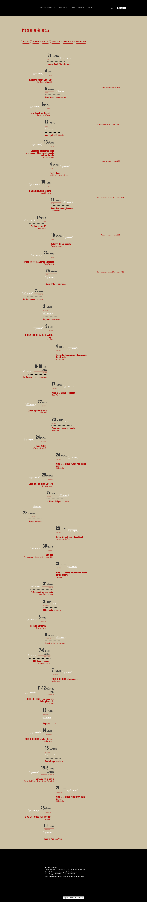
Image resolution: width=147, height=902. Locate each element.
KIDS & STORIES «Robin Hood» (38, 739)
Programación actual (47, 8)
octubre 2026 (56, 41)
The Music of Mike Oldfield (44, 82)
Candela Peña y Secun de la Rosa (59, 175)
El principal (63, 8)
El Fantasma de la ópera (43, 778)
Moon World (38, 521)
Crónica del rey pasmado (42, 592)
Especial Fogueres (46, 193)
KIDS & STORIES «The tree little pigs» (39, 336)
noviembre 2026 (68, 41)
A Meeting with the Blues (63, 539)
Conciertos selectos (56, 246)
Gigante (46, 319)
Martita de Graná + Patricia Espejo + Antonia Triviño (38, 557)
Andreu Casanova (49, 264)
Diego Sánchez (42, 228)
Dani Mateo (41, 445)
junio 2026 (36, 41)
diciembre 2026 (81, 41)
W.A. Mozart (65, 501)
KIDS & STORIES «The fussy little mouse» (70, 797)
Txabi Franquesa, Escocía (62, 208)
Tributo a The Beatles (65, 64)
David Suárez (50, 643)
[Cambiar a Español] (73, 897)
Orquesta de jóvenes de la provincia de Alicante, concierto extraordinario (40, 153)
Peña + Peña (55, 173)
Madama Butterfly (38, 625)
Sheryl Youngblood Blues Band (69, 537)
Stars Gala (50, 283)
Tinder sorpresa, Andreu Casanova (38, 261)
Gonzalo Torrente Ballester (45, 594)
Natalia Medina (60, 468)
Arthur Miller (55, 430)
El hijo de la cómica (41, 661)
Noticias (81, 8)
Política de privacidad (60, 876)
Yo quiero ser (60, 761)
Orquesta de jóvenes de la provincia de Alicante (72, 356)
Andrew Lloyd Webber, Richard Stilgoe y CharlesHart (39, 781)
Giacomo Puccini (41, 628)
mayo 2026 (26, 41)
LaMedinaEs (39, 299)
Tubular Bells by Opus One (40, 79)
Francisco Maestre (48, 157)
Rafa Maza (49, 97)
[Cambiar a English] (66, 897)
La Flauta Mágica (54, 501)
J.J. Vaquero (54, 723)
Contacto (91, 8)
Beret (31, 521)
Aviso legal (48, 876)
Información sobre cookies (76, 876)
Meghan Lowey (56, 681)
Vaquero (46, 723)
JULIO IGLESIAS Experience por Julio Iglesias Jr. (40, 700)
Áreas (73, 8)
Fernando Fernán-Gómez (43, 663)
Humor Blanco (61, 643)
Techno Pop (49, 838)
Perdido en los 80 (38, 226)
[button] (111, 8)
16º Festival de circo (47, 486)
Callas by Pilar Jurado (37, 410)
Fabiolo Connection (60, 97)
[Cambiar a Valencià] (80, 897)
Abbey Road (52, 64)
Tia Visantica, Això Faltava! (39, 190)
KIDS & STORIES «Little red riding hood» (71, 464)
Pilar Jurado (43, 412)
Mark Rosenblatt (55, 319)
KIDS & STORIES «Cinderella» (38, 816)
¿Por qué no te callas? (39, 448)
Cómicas (49, 554)
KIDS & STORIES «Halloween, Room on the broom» (71, 573)
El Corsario (48, 610)
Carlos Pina (55, 395)
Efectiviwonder (59, 135)
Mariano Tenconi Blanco (43, 115)
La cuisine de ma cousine (40, 377)
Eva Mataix (50, 339)
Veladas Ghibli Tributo (61, 243)
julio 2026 (45, 41)
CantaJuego (50, 761)
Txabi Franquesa (55, 210)
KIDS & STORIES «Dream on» (65, 679)
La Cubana (27, 377)
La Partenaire (29, 299)
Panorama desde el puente (63, 428)
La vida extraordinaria (40, 113)
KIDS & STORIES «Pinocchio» (65, 392)
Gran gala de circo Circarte (41, 483)
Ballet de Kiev (58, 610)
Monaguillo (50, 135)
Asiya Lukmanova (61, 284)
